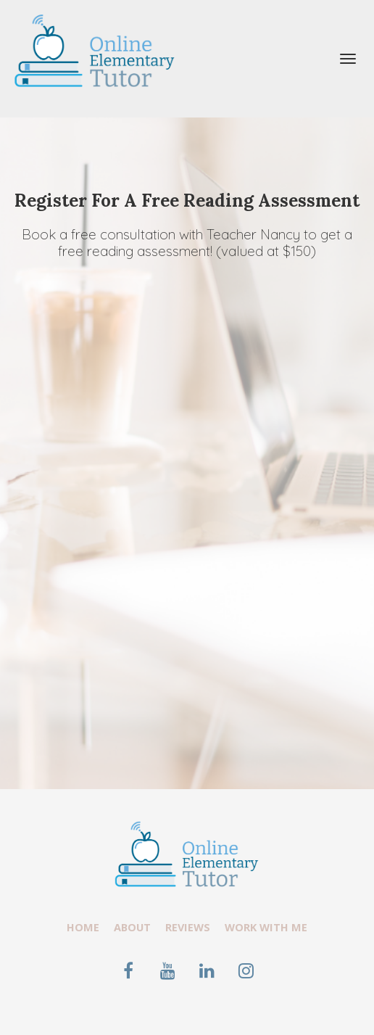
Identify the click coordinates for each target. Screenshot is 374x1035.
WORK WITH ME (266, 927)
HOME (83, 927)
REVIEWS (187, 927)
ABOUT (132, 927)
